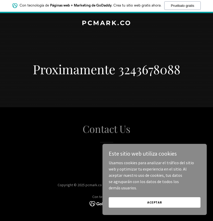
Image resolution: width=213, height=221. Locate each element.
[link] (106, 23)
